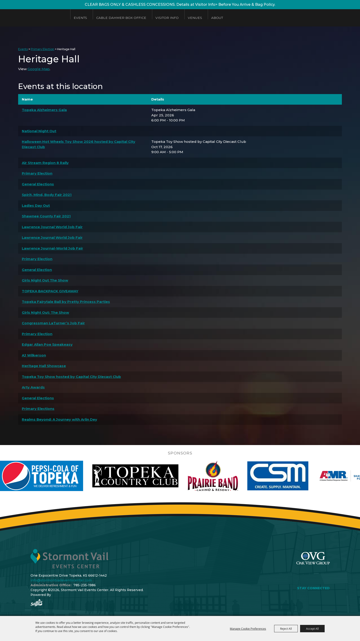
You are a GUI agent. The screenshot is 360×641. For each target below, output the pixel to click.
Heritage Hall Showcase (44, 366)
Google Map (39, 69)
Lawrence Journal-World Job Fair (52, 248)
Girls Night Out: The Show (45, 312)
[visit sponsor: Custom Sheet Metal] (290, 475)
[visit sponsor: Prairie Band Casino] (225, 476)
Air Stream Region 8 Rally (45, 163)
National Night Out (39, 131)
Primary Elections (38, 408)
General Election (37, 269)
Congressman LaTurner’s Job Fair (53, 323)
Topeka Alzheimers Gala (44, 110)
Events (80, 18)
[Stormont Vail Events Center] (33, 17)
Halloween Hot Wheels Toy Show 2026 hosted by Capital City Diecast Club (78, 144)
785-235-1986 (84, 585)
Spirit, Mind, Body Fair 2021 (47, 195)
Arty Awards (33, 387)
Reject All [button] (286, 628)
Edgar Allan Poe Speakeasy (47, 344)
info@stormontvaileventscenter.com (61, 580)
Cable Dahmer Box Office (121, 18)
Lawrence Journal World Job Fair (52, 227)
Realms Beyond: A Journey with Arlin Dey (59, 419)
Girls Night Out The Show (45, 280)
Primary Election (42, 49)
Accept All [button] (312, 628)
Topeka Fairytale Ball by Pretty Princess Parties (66, 301)
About (217, 18)
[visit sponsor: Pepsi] (53, 476)
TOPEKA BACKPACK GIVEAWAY (50, 291)
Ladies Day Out (36, 205)
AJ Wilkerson (34, 355)
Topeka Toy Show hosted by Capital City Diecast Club (71, 376)
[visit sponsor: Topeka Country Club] (148, 475)
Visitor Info (167, 18)
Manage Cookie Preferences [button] (248, 628)
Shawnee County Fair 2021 (46, 216)
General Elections (38, 184)
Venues (195, 18)
